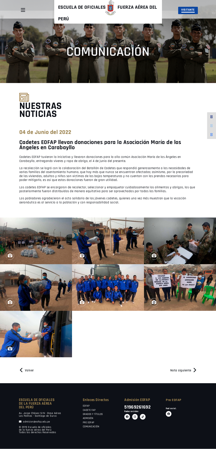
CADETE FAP (90, 410)
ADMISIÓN (88, 418)
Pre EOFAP (174, 400)
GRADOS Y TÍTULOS (94, 414)
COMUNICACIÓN (92, 426)
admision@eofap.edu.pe (35, 421)
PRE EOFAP (89, 422)
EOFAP (86, 406)
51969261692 (138, 407)
